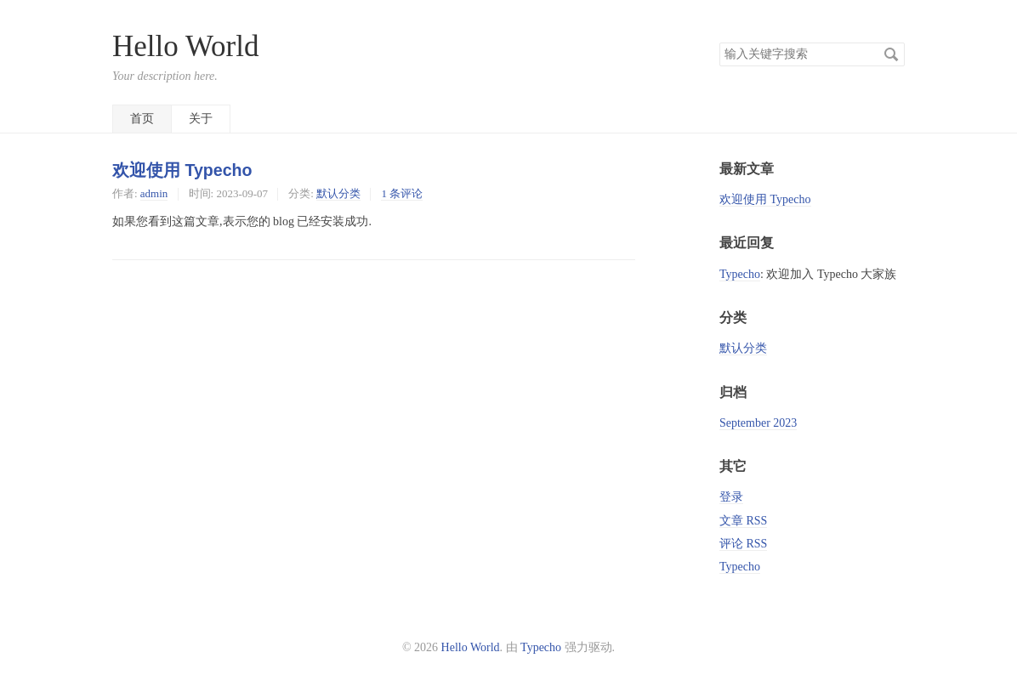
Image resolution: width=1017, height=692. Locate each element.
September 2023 (758, 423)
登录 (731, 497)
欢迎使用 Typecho (182, 170)
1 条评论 (402, 193)
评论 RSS (743, 543)
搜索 (891, 54)
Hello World (185, 46)
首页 (142, 118)
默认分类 (338, 193)
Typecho (739, 274)
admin (154, 193)
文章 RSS (743, 520)
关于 (201, 118)
